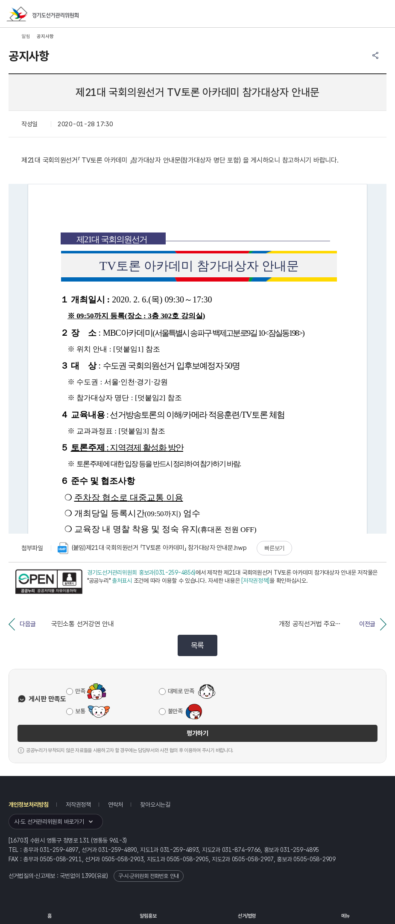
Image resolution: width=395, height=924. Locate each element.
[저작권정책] (255, 580)
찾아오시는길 (155, 804)
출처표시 (122, 580)
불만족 (175, 711)
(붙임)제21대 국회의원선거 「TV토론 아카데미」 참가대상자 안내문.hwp (152, 548)
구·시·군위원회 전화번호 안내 (148, 876)
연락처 (115, 804)
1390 (88, 875)
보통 (80, 711)
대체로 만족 (181, 691)
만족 (80, 691)
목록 (197, 645)
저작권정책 (78, 804)
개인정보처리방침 (29, 804)
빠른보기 (274, 548)
